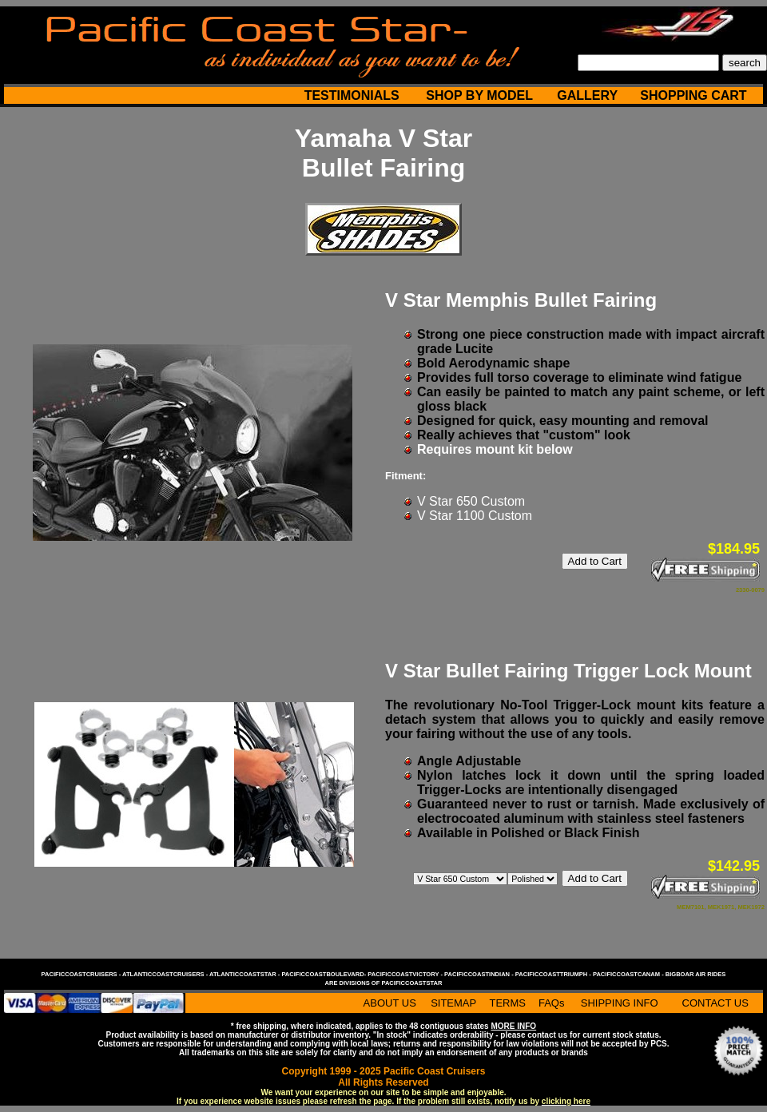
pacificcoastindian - (479, 974)
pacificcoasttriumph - (554, 974)
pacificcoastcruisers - (82, 974)
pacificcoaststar (411, 983)
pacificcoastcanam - (629, 974)
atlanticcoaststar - (245, 974)
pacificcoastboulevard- (324, 974)
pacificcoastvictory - (406, 974)
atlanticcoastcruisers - (165, 974)
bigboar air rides (696, 974)
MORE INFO (513, 1026)
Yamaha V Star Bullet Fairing (383, 153)
